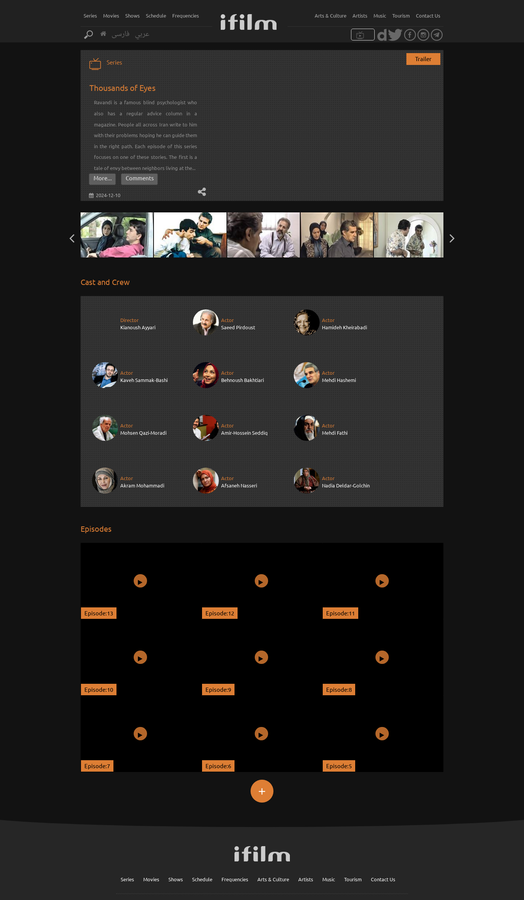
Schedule (156, 15)
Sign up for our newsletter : (274, 863)
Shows (132, 15)
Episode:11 (340, 559)
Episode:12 (219, 559)
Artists (360, 15)
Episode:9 (218, 636)
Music (380, 15)
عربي (142, 34)
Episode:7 (97, 712)
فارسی (120, 34)
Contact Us (428, 15)
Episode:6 (218, 712)
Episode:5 (339, 712)
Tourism (401, 15)
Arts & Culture (330, 15)
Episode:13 (98, 559)
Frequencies (185, 15)
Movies (111, 15)
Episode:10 (98, 636)
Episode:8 (339, 636)
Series (90, 15)
